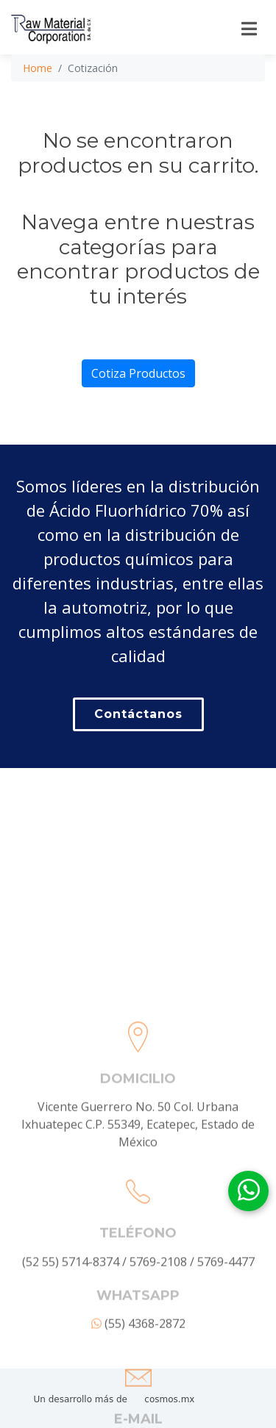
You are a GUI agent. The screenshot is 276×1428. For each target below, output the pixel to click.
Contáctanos (138, 714)
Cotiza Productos (138, 373)
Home (37, 68)
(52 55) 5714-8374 (70, 1333)
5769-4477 (226, 1333)
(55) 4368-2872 (138, 1395)
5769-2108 (158, 1333)
